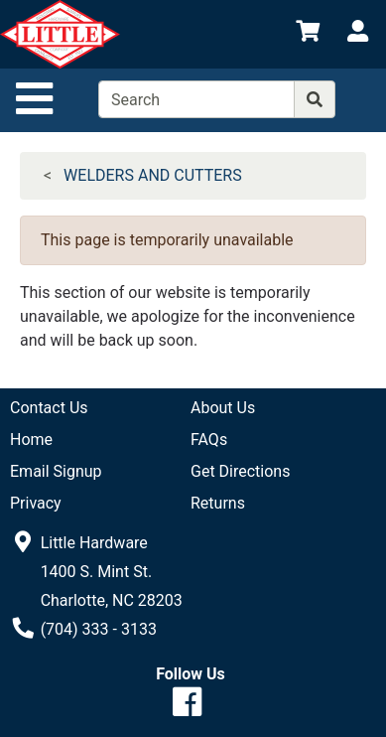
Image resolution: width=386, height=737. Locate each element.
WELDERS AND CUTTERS (153, 175)
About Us (223, 407)
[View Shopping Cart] (308, 34)
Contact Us (49, 407)
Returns (218, 503)
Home (31, 439)
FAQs (209, 439)
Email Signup (56, 471)
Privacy (36, 503)
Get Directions (240, 471)
